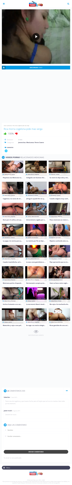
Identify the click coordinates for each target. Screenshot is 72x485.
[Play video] (36, 36)
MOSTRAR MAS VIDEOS (36, 335)
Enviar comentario (36, 452)
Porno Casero (39, 142)
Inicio (5, 125)
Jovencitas (9, 125)
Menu (8, 468)
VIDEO (36, 67)
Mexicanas (30, 142)
